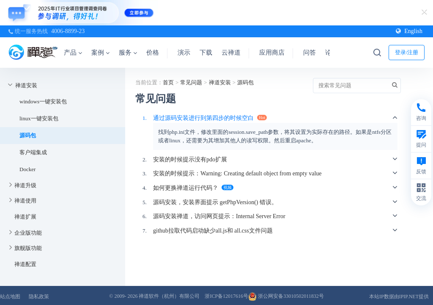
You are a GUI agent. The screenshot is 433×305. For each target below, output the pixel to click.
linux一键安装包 (38, 118)
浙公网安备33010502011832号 (286, 296)
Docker (27, 169)
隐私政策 (39, 296)
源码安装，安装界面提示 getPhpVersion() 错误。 (215, 202)
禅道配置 (25, 264)
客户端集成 (33, 152)
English (409, 31)
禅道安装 (26, 85)
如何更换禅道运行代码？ (185, 188)
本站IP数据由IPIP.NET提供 (399, 296)
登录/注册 (407, 52)
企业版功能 (28, 233)
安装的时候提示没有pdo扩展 (190, 159)
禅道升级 (25, 185)
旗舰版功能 (28, 248)
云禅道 (231, 52)
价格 (152, 52)
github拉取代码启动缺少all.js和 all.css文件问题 (213, 230)
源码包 (27, 135)
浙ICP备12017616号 (226, 296)
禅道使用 (25, 200)
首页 (168, 82)
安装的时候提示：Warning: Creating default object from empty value (237, 173)
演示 (184, 52)
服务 (128, 52)
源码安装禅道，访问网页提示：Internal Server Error (219, 216)
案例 (100, 52)
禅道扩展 (25, 217)
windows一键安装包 (43, 101)
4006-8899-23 (68, 31)
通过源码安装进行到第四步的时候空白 (203, 118)
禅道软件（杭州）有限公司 (169, 296)
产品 (73, 52)
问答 (309, 52)
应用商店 (272, 52)
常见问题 (191, 82)
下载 (206, 52)
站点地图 (10, 296)
